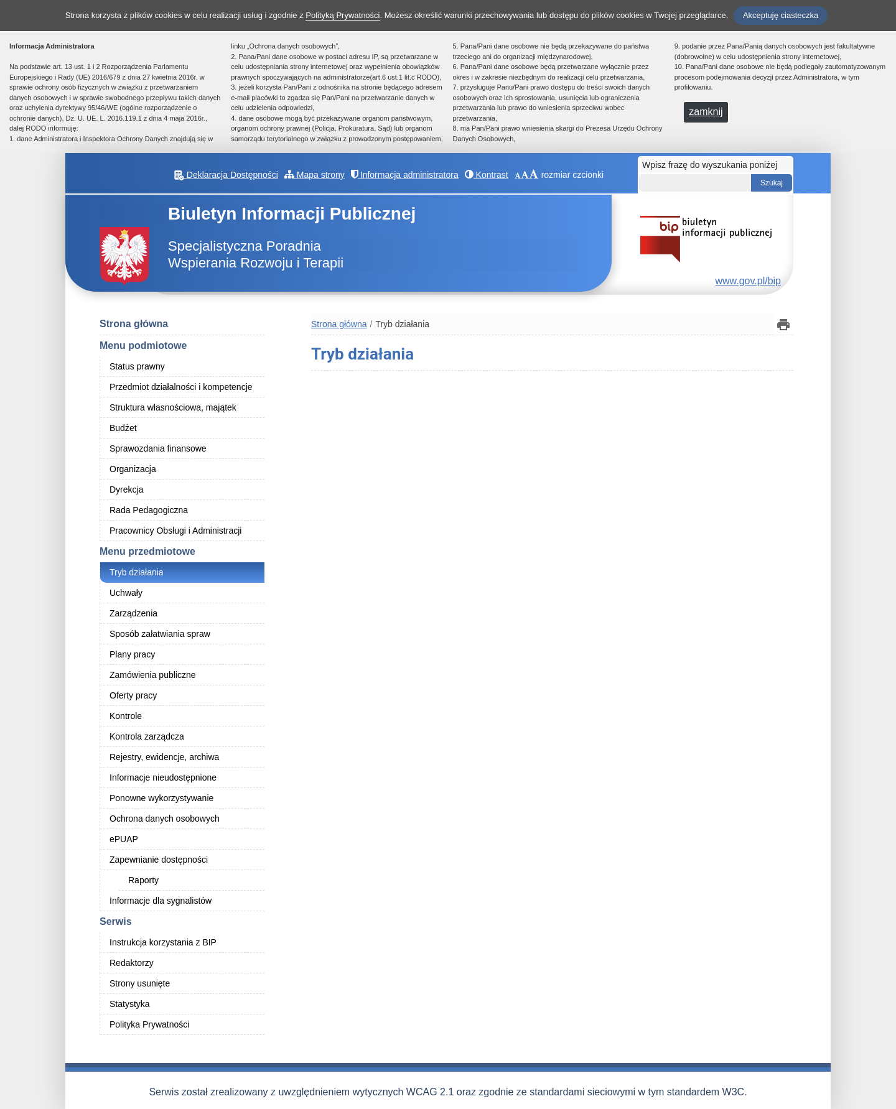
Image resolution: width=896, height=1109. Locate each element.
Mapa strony (314, 175)
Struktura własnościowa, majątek (173, 407)
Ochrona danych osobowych (165, 819)
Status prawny (137, 366)
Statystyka (130, 1004)
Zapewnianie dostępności (159, 860)
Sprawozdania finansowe (158, 448)
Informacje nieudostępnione (163, 777)
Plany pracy (132, 654)
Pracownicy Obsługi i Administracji (175, 531)
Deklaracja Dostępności (226, 175)
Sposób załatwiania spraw (160, 634)
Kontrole (126, 716)
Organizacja (133, 469)
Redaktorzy (132, 963)
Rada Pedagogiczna (149, 510)
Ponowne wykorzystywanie (161, 798)
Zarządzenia (133, 613)
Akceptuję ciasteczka (780, 15)
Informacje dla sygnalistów (161, 901)
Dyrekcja (126, 489)
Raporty (143, 880)
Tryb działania (137, 572)
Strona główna (134, 323)
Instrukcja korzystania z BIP (163, 942)
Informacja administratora (405, 175)
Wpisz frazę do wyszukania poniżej (709, 165)
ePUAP (124, 839)
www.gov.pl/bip (748, 281)
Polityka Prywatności (149, 1024)
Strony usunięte (140, 983)
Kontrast (486, 175)
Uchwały (126, 593)
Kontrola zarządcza (147, 736)
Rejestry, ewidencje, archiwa (164, 757)
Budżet (123, 428)
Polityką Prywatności (343, 15)
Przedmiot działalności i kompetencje (181, 387)
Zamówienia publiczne (153, 675)
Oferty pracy (133, 695)
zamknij (705, 111)
